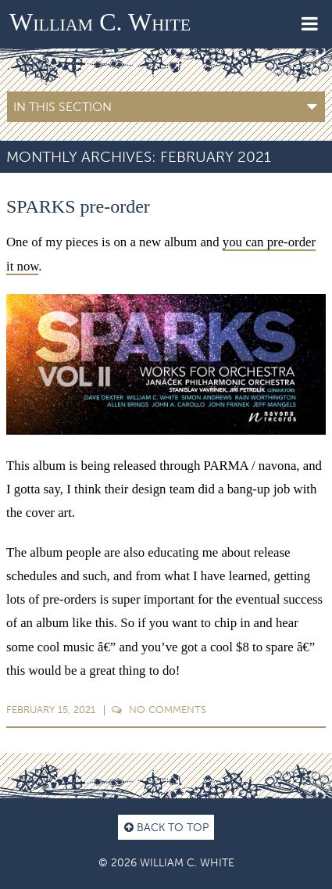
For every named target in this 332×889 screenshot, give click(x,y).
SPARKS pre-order (78, 206)
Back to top (166, 827)
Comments (159, 709)
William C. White (100, 22)
